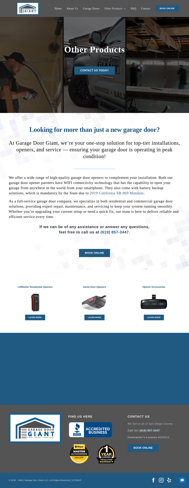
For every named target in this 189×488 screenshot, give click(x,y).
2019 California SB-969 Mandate (117, 193)
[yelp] (169, 480)
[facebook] (153, 480)
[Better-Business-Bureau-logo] (90, 423)
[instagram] (161, 480)
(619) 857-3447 (115, 232)
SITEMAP (76, 480)
